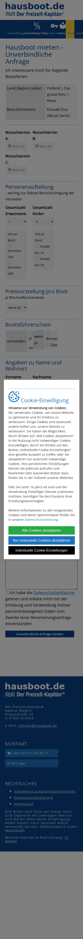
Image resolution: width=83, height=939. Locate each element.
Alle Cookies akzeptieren (41, 530)
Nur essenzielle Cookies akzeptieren (41, 540)
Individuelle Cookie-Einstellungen (41, 550)
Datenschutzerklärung (41, 519)
